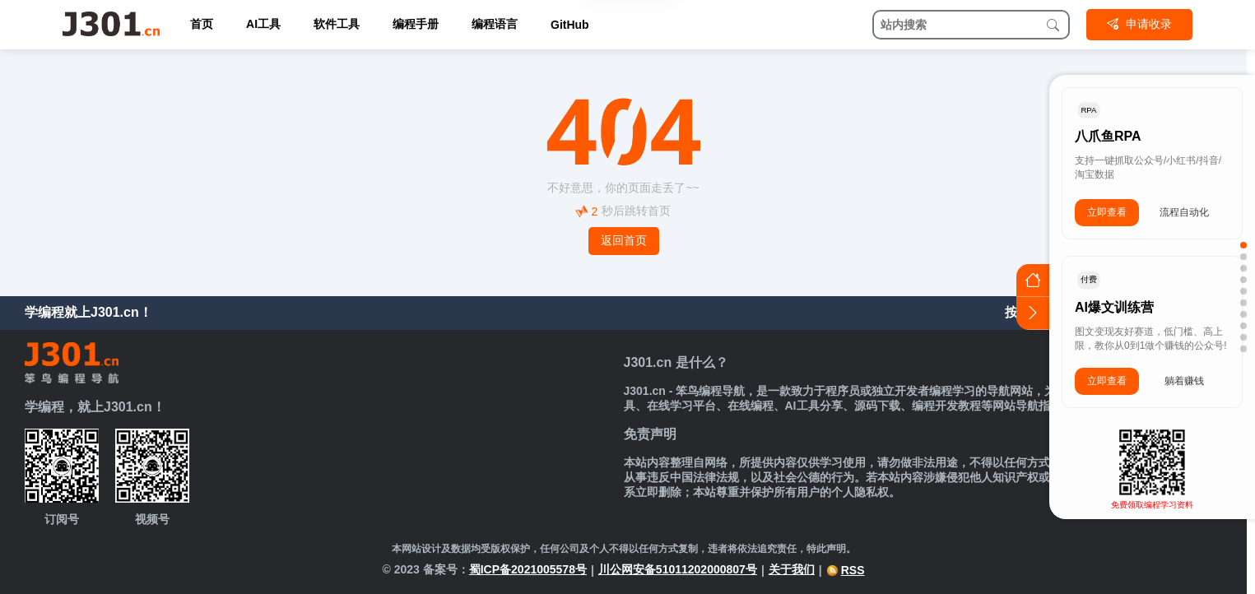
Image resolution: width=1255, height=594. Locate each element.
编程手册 (416, 23)
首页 (201, 23)
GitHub (570, 24)
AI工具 (263, 23)
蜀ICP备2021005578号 (528, 569)
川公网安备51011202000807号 (677, 569)
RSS (845, 570)
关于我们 (792, 569)
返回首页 (624, 240)
